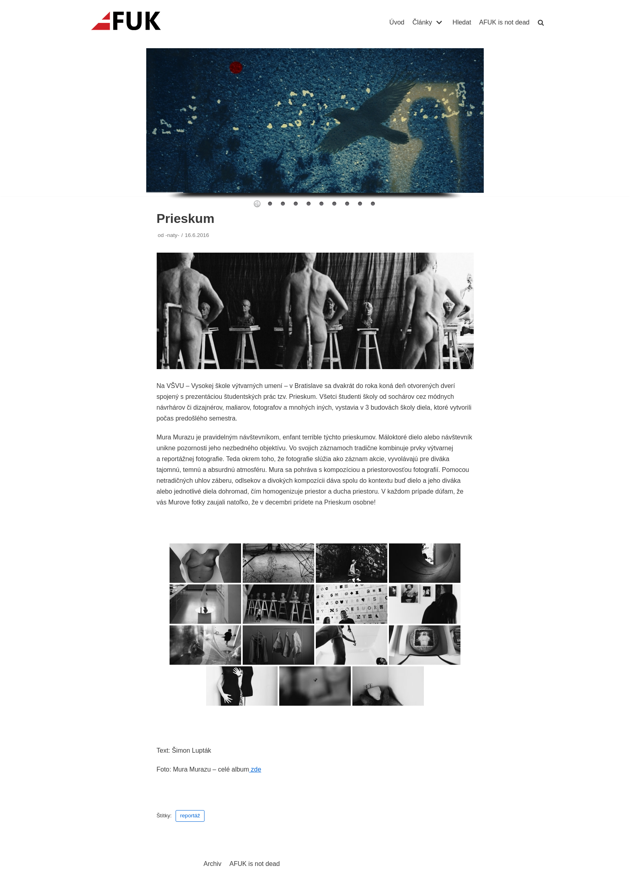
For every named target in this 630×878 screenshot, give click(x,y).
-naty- (172, 235)
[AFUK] (135, 22)
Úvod (396, 22)
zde (255, 769)
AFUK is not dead (504, 22)
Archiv (212, 863)
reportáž (190, 816)
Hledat (461, 22)
